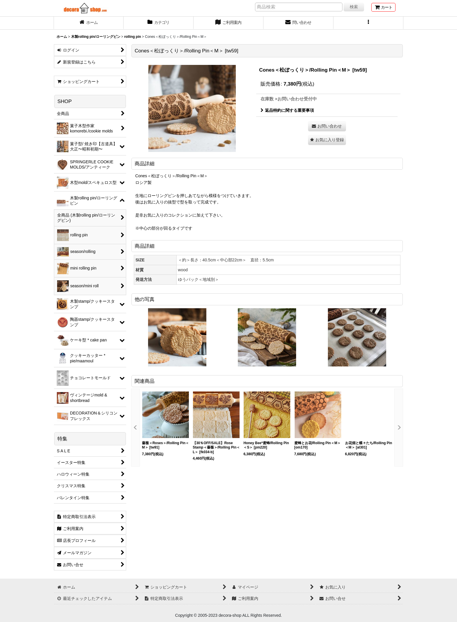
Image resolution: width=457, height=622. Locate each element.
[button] (368, 23)
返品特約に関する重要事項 (287, 110)
